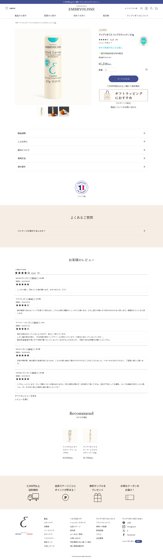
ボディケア (48, 534)
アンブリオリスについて (137, 15)
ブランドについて (103, 522)
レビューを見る (104, 42)
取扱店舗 (99, 530)
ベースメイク (49, 530)
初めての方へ (80, 15)
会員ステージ (75, 526)
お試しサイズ (49, 546)
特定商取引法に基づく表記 (80, 542)
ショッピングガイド (78, 522)
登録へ (139, 541)
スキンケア (48, 522)
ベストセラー (49, 538)
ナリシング (23, 23)
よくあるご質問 (76, 534)
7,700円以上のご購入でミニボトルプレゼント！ (81, 2)
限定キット (48, 542)
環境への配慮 (101, 526)
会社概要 (99, 538)
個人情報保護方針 (77, 546)
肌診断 (106, 15)
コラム (98, 534)
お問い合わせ (75, 538)
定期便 (46, 526)
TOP (16, 23)
